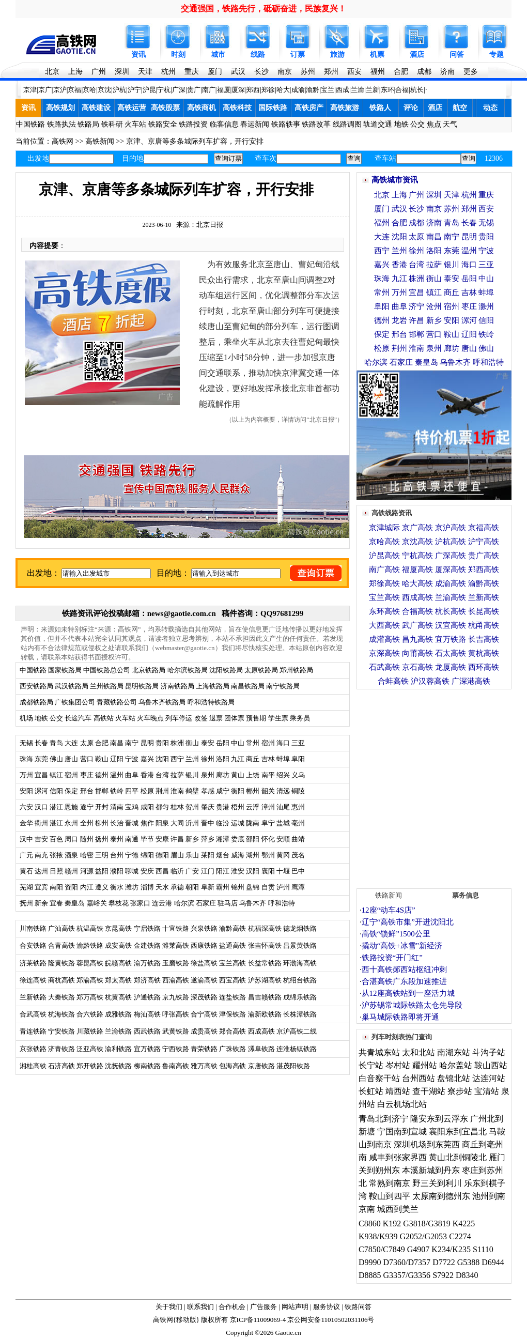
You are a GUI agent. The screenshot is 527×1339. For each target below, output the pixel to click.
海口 (283, 743)
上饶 (252, 775)
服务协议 (326, 1307)
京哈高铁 (384, 541)
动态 (490, 108)
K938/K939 (378, 1236)
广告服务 (263, 1307)
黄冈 (283, 855)
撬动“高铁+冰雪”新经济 (402, 946)
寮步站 (459, 1091)
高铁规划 (60, 108)
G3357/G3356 (407, 1275)
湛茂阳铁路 (293, 1066)
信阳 (486, 320)
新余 (41, 903)
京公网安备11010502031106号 (330, 1319)
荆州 (399, 348)
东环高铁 (384, 611)
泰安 (451, 278)
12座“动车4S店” (388, 910)
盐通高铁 (232, 945)
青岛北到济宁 (383, 1118)
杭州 (168, 71)
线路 (258, 54)
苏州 (308, 71)
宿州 (268, 743)
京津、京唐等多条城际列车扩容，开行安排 (195, 141)
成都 (424, 71)
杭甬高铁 (483, 625)
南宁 (451, 237)
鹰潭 (298, 887)
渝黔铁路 (89, 945)
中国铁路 (30, 124)
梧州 (237, 807)
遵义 (102, 887)
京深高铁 (384, 653)
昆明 (469, 237)
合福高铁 (417, 611)
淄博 (147, 887)
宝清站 (486, 1091)
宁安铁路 (61, 1031)
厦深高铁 (450, 569)
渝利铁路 (118, 1049)
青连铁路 (33, 1031)
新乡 (434, 320)
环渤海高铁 (300, 963)
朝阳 (192, 887)
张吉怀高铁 (265, 945)
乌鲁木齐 (252, 903)
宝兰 (327, 90)
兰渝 (357, 90)
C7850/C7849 (382, 1249)
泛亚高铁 (89, 1049)
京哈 (89, 90)
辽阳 (469, 334)
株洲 (416, 278)
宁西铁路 (175, 1049)
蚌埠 (283, 759)
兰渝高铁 (450, 597)
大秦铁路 (61, 997)
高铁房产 (309, 108)
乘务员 (300, 718)
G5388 (468, 1262)
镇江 (434, 292)
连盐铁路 (232, 997)
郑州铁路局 (296, 670)
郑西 (253, 90)
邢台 (399, 334)
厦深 (238, 90)
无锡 (486, 223)
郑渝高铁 (89, 980)
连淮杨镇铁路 (296, 1049)
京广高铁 (417, 528)
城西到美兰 (398, 1209)
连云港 (162, 903)
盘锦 (252, 887)
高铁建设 (96, 108)
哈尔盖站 (455, 1065)
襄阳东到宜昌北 (458, 1131)
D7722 (443, 1262)
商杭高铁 (61, 980)
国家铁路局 (65, 670)
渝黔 (312, 90)
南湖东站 (453, 1052)
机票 (377, 54)
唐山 (469, 348)
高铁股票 (165, 108)
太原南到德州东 (441, 1196)
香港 (399, 264)
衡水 (116, 887)
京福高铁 (483, 528)
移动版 (186, 1319)
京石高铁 (417, 667)
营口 (434, 334)
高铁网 (62, 141)
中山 (237, 743)
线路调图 (347, 124)
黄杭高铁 (483, 653)
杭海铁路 (61, 1014)
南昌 (434, 237)
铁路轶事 (285, 124)
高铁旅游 (344, 108)
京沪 (60, 90)
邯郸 (416, 334)
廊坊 (222, 775)
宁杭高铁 (417, 555)
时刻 (178, 54)
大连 (382, 237)
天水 (162, 887)
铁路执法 (61, 124)
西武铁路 (147, 1031)
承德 (177, 887)
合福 (402, 90)
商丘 (252, 759)
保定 (382, 334)
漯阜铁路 (261, 1049)
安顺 (283, 839)
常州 (252, 743)
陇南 (252, 823)
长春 (469, 223)
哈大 (283, 90)
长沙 (261, 71)
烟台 (222, 855)
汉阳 (252, 871)
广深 (178, 90)
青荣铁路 (204, 1049)
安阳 (451, 320)
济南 (447, 71)
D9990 (370, 1262)
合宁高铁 (204, 1014)
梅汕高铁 (147, 1014)
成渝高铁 (450, 583)
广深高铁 (450, 555)
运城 (237, 823)
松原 (382, 348)
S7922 (443, 1275)
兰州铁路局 (106, 686)
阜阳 (298, 759)
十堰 (283, 871)
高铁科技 (237, 108)
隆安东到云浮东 (439, 1118)
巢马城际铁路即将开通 (400, 1017)
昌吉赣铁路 (265, 997)
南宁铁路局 (283, 686)
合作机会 (232, 1307)
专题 (496, 54)
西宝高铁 (232, 980)
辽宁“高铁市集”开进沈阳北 (408, 922)
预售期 (256, 718)
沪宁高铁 (483, 541)
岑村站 (397, 1065)
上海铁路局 (212, 686)
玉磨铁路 (175, 963)
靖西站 (397, 1091)
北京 (52, 71)
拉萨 (434, 264)
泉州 (434, 348)
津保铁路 (232, 1014)
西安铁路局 (36, 686)
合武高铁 (33, 1014)
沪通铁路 (147, 997)
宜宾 (41, 887)
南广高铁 (384, 569)
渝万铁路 (147, 963)
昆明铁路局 (142, 686)
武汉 (238, 71)
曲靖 (298, 839)
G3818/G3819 (427, 1223)
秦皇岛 (75, 903)
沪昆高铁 (384, 555)
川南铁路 (33, 928)
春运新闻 (254, 124)
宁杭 (164, 90)
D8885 (370, 1275)
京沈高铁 (417, 541)
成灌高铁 (384, 639)
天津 (145, 71)
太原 (416, 237)
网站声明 (295, 1307)
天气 (450, 124)
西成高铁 (261, 1031)
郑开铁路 (89, 1066)
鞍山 (451, 334)
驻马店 (228, 903)
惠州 (298, 807)
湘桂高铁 (33, 1066)
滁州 (486, 306)
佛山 (486, 348)
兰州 (399, 251)
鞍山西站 (490, 1065)
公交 (417, 124)
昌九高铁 (417, 639)
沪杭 (119, 90)
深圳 (122, 71)
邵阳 (252, 839)
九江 (238, 759)
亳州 (298, 823)
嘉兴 (382, 264)
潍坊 (131, 887)
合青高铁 (61, 945)
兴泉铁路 (204, 928)
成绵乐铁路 (300, 997)
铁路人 (380, 108)
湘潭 (222, 839)
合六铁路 (89, 1014)
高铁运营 (131, 108)
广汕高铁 (61, 928)
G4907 (418, 1249)
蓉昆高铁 (89, 963)
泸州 (283, 887)
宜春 (56, 903)
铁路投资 (193, 124)
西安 (354, 71)
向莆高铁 (417, 653)
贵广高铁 (483, 555)
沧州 (434, 306)
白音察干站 (379, 1078)
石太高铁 (450, 653)
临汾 (222, 823)
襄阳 (268, 871)
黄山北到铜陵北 (458, 1157)
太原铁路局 (261, 670)
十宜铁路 (175, 928)
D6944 (493, 1262)
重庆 (191, 71)
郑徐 (268, 90)
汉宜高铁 (450, 625)
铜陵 (298, 791)
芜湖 (26, 887)
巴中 (298, 871)
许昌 (416, 320)
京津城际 (384, 528)
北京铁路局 (148, 670)
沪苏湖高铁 (265, 980)
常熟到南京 (389, 1183)
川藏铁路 (89, 1031)
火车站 (135, 124)
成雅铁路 (118, 1014)
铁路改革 (316, 124)
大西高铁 (384, 625)
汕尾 (283, 807)
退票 (216, 718)
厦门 (215, 71)
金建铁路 (147, 945)
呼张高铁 (175, 1014)
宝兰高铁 (232, 963)
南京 (284, 71)
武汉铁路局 (71, 686)
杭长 (417, 90)
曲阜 (399, 306)
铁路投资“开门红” (392, 957)
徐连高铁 (33, 980)
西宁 (382, 251)
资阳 (71, 887)
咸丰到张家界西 (398, 1157)
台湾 (416, 264)
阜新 (207, 887)
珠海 (382, 278)
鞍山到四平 (389, 1196)
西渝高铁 (175, 980)
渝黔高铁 (232, 928)
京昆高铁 (118, 928)
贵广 (193, 90)
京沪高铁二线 (296, 1031)
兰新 (372, 90)
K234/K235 (451, 1249)
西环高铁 (483, 667)
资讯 (138, 54)
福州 (377, 71)
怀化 (268, 839)
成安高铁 (118, 945)
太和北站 (418, 1052)
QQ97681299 (281, 613)
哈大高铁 (417, 583)
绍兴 (283, 775)
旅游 (337, 54)
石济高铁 (61, 1066)
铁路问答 (358, 1307)
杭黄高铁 (118, 997)
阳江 (222, 871)
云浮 (252, 807)
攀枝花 (119, 903)
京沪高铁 (450, 528)
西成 (342, 90)
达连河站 (488, 1078)
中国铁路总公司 (106, 670)
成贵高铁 (204, 1031)
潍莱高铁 (175, 945)
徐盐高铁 (204, 963)
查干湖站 (428, 1091)
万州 (399, 292)
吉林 (268, 759)
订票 (297, 54)
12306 (494, 158)
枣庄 (469, 306)
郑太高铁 (118, 980)
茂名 (298, 855)
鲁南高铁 (175, 1066)
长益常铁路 (265, 963)
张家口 (140, 903)
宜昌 (416, 292)
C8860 (370, 1223)
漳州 (268, 807)
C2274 (460, 1236)
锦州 (237, 887)
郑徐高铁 (384, 583)
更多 (470, 71)
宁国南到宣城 (402, 1131)
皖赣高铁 (118, 963)
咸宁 (222, 791)
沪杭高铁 (450, 541)
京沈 (104, 90)
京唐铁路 (261, 1066)
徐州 (416, 251)
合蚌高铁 (393, 681)
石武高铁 (384, 667)
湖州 (252, 855)
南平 (268, 775)
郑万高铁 (89, 997)
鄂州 (268, 855)
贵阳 (486, 237)
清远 (283, 791)
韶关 (268, 791)
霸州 (222, 887)
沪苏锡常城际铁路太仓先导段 (412, 1005)
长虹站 (371, 1091)
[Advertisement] (112, 786)
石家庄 (206, 903)
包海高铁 (232, 1066)
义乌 (298, 775)
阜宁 (268, 823)
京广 (45, 90)
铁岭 (486, 334)
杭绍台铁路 (300, 980)
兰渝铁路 (118, 1031)
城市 (218, 54)
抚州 (26, 903)
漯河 (469, 320)
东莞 (451, 251)
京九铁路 (175, 997)
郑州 (331, 71)
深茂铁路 (204, 997)
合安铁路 (33, 945)
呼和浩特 (281, 903)
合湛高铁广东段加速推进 (404, 981)
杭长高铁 (450, 611)
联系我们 (200, 1307)
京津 (30, 90)
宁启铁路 (147, 928)
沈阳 (399, 237)
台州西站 (418, 1078)
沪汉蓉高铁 (430, 681)
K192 (392, 1223)
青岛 (451, 223)
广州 (98, 71)
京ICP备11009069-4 (258, 1319)
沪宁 (134, 90)
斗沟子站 (488, 1052)
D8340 (467, 1275)
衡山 (434, 278)
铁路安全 (162, 124)
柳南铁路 (147, 1066)
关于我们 (169, 1307)
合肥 (401, 71)
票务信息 (465, 895)
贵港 (222, 807)
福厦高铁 (417, 569)
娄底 (237, 839)
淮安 (237, 871)
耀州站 (424, 1065)
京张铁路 (33, 1049)
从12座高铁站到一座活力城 (408, 993)
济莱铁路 (33, 963)
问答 (457, 54)
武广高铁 (417, 625)
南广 (208, 90)
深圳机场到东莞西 (427, 1144)
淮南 (416, 348)
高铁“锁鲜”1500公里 (396, 934)
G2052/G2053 (423, 1236)
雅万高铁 (204, 1066)
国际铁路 (272, 108)
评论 (411, 108)
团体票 (234, 718)
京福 (74, 90)
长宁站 (371, 1065)
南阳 (56, 887)
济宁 (416, 306)
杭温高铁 (89, 928)
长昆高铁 (483, 611)
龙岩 (399, 320)
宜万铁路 (147, 1049)
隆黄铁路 (61, 963)
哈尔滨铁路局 (187, 670)
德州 (382, 320)
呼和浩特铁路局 (211, 702)
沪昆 (149, 90)
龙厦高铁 (450, 667)
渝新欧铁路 (265, 1014)
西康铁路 (204, 945)
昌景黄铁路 (300, 945)
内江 (87, 887)
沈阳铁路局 (226, 670)
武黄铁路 (175, 1031)
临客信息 (224, 124)
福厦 (223, 90)
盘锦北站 (453, 1078)
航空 (460, 108)
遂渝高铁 (204, 980)
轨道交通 (377, 124)
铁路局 (88, 124)
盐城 (283, 823)
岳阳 (222, 743)
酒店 (417, 54)
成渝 (298, 90)
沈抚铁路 (118, 1066)
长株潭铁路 (300, 1014)
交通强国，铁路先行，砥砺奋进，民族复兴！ (263, 8)
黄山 (237, 775)
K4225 (464, 1223)
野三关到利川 (437, 1183)
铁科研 (112, 124)
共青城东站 (379, 1052)
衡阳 (237, 791)
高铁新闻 (99, 141)
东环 (387, 90)
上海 (75, 71)
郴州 (252, 791)
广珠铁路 (232, 1049)
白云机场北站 (402, 1104)
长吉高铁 (483, 639)
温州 (469, 251)
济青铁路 (61, 1049)
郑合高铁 (232, 1031)
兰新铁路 (33, 997)
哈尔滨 (184, 903)
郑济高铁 (147, 980)
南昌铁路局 (248, 686)
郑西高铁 (483, 569)
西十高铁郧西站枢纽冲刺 (404, 969)
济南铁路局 (177, 686)
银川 (451, 264)
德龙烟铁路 (300, 928)
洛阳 (222, 759)
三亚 (298, 743)
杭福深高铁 (265, 928)
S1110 (483, 1249)
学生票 (278, 718)
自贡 (268, 887)
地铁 (401, 124)
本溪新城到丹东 (431, 1170)
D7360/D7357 (407, 1262)
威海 (237, 855)
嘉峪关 (97, 903)
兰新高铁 (483, 597)
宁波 (486, 251)
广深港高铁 (471, 681)
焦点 (434, 124)
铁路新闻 (388, 895)
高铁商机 (201, 108)
